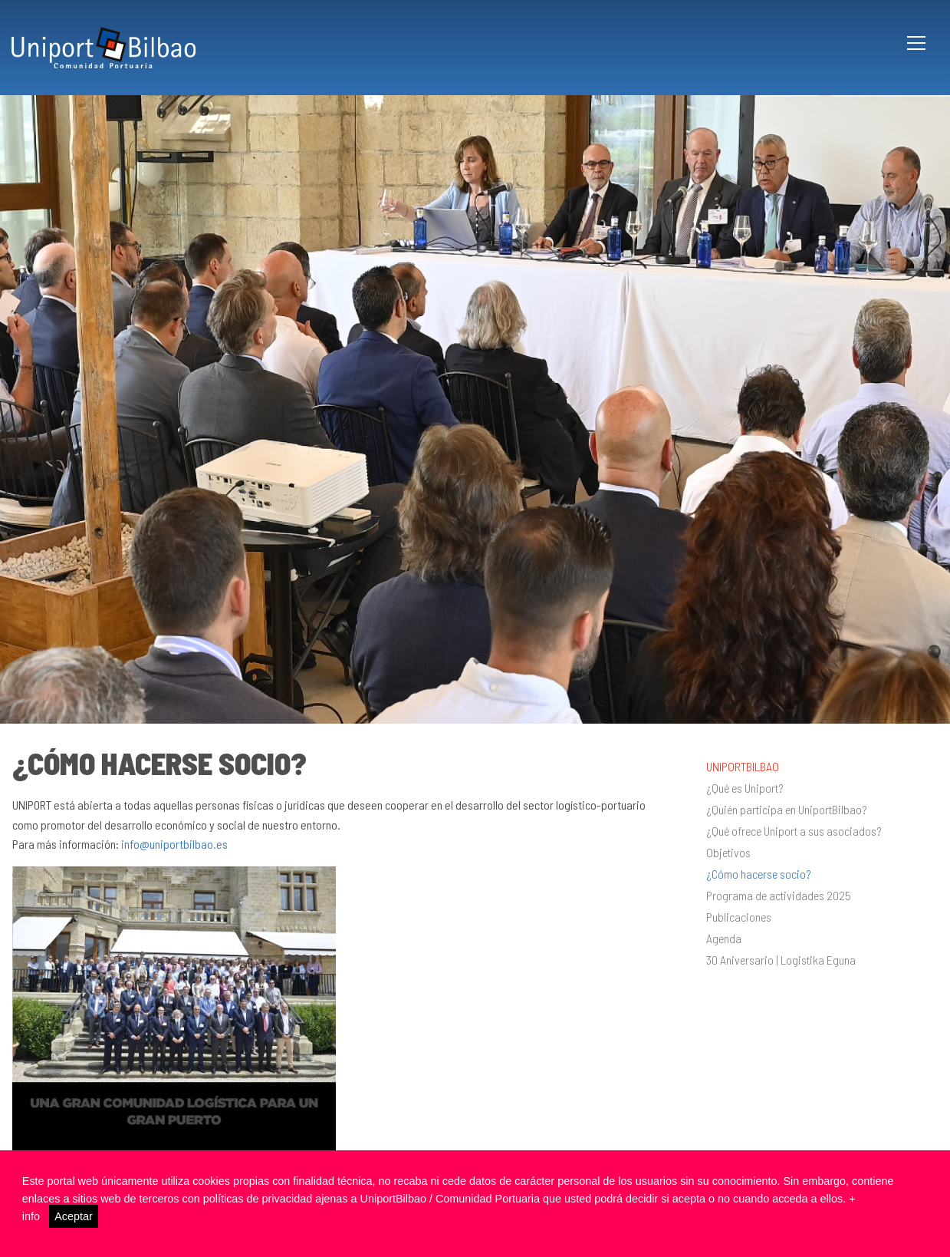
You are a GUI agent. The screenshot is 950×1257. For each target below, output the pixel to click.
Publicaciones (738, 917)
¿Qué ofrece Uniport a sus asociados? (794, 831)
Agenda (723, 938)
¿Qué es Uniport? (745, 788)
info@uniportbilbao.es (174, 843)
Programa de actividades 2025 (778, 895)
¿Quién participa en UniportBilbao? (786, 809)
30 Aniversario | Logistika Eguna (781, 960)
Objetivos (728, 852)
